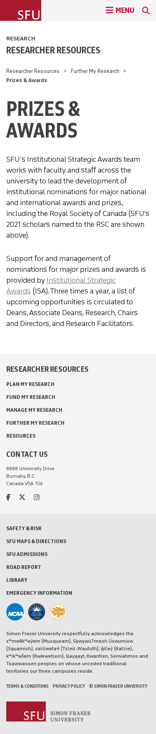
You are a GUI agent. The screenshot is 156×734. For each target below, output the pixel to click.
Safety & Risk (24, 528)
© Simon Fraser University (118, 686)
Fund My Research (30, 397)
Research (20, 38)
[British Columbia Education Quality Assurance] (36, 612)
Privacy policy (69, 686)
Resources (20, 435)
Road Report (23, 567)
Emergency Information (39, 592)
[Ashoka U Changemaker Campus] (58, 612)
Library (16, 580)
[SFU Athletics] (15, 612)
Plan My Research (30, 384)
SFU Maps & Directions (36, 541)
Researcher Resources (53, 50)
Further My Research (95, 71)
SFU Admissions (26, 554)
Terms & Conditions (27, 686)
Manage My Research (34, 409)
